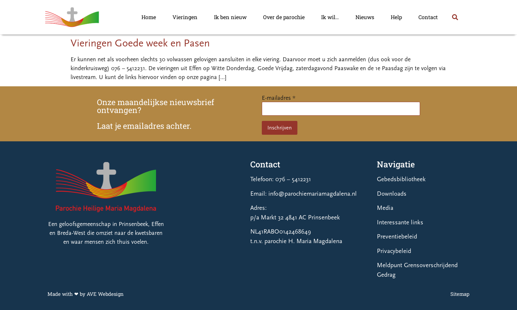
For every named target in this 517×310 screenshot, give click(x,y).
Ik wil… (330, 17)
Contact (428, 17)
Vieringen (185, 17)
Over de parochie (284, 17)
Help (396, 17)
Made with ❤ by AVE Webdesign (85, 294)
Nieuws (364, 17)
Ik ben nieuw (230, 17)
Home (148, 17)
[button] (454, 17)
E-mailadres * (278, 98)
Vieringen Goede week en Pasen (140, 43)
